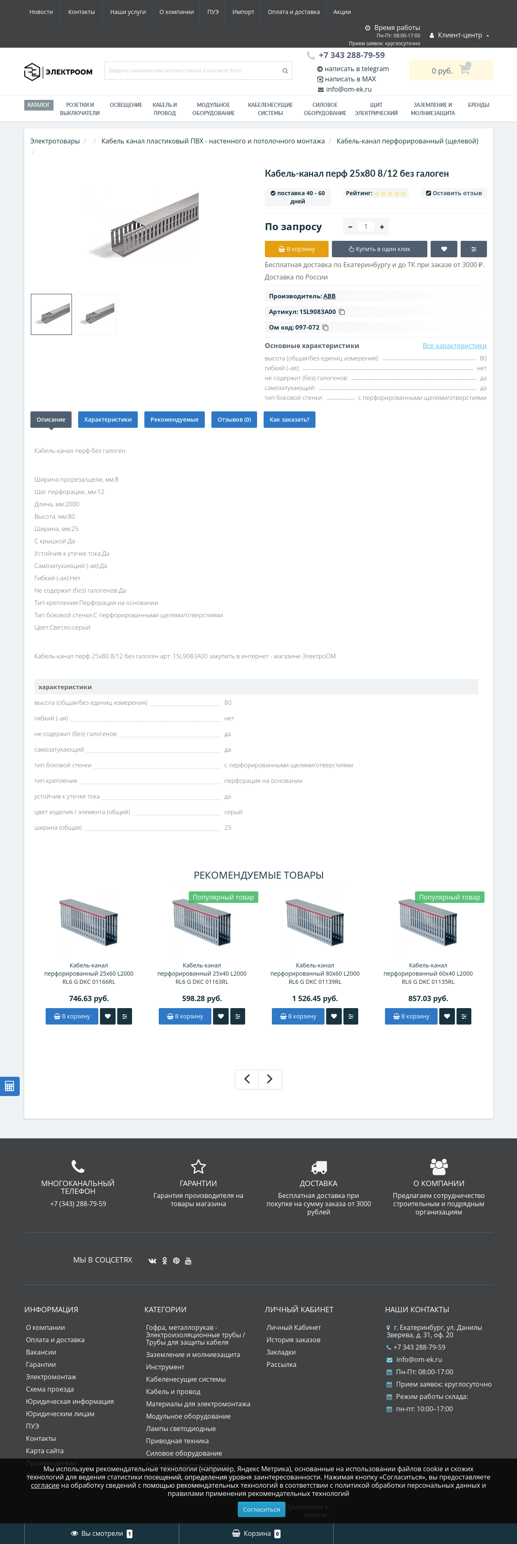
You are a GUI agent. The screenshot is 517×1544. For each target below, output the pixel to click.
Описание (51, 419)
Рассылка (282, 1364)
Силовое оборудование (325, 109)
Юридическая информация (70, 1401)
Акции (270, 12)
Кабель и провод (165, 109)
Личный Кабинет (294, 1327)
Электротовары (55, 140)
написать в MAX (350, 78)
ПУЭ (135, 12)
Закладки (281, 1352)
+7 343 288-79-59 (416, 1347)
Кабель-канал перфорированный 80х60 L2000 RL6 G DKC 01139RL (314, 973)
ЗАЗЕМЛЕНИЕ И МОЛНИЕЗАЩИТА (433, 109)
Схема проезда (50, 1389)
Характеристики (108, 419)
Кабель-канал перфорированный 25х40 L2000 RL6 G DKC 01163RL (201, 973)
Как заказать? (289, 419)
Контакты (346, 12)
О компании (97, 12)
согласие (45, 1485)
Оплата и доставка (220, 12)
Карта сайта (45, 1450)
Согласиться (261, 1509)
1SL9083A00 (322, 311)
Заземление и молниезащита (193, 1354)
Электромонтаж (51, 1376)
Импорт (168, 12)
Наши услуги (47, 12)
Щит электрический (376, 109)
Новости (306, 12)
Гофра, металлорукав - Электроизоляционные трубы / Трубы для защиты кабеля (195, 1335)
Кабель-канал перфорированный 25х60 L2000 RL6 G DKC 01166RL (88, 973)
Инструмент (165, 1366)
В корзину (72, 1016)
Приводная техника (177, 1440)
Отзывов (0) (234, 419)
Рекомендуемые (175, 419)
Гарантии (41, 1364)
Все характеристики (455, 346)
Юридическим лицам (60, 1413)
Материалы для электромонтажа (198, 1403)
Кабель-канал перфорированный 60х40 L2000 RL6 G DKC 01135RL (428, 973)
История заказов (293, 1339)
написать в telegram (356, 68)
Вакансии (41, 1352)
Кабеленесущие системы (270, 109)
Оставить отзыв (457, 193)
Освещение (126, 105)
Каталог (39, 105)
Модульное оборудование (213, 109)
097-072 (311, 327)
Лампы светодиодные (181, 1428)
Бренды (478, 105)
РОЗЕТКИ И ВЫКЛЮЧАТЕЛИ (80, 109)
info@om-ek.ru (348, 89)
